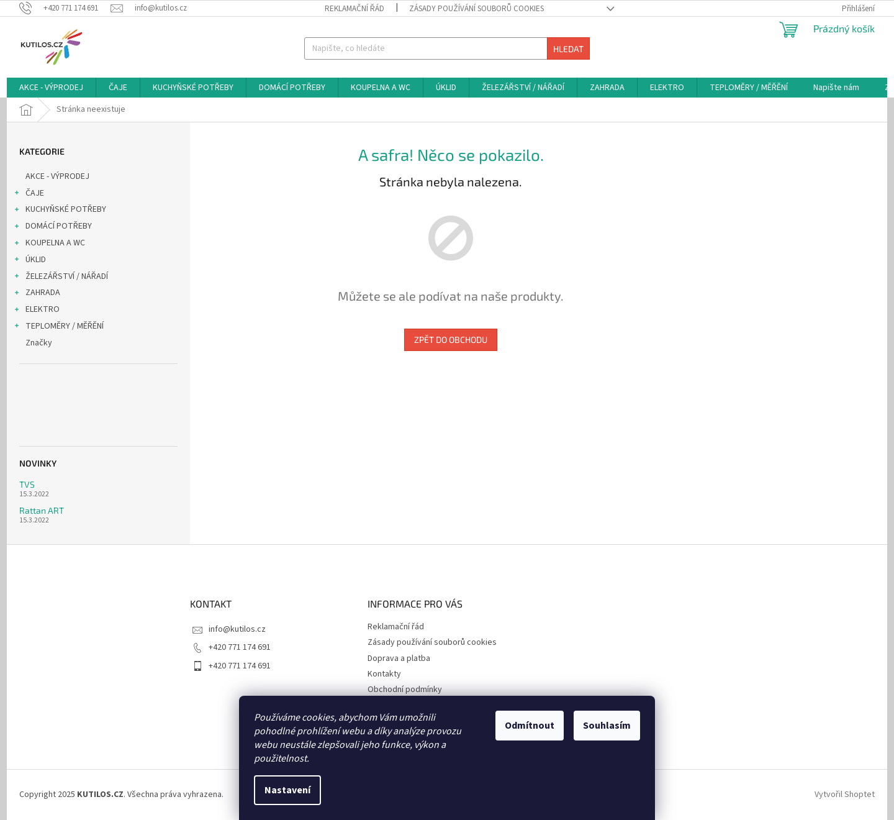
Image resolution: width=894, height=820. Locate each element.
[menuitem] (51, 88)
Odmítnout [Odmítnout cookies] (529, 725)
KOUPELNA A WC (49, 244)
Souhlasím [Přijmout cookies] (607, 725)
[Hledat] (446, 48)
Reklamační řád (354, 8)
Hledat (568, 48)
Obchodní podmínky (405, 689)
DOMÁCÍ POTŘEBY (52, 227)
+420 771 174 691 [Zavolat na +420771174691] (240, 647)
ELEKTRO (36, 310)
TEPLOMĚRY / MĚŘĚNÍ (58, 327)
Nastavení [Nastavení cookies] (287, 790)
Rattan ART (41, 510)
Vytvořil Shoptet (845, 794)
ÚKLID (29, 260)
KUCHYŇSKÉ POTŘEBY (59, 210)
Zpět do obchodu (450, 339)
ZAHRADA (36, 293)
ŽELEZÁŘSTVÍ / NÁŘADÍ (60, 277)
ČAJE (28, 194)
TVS (27, 484)
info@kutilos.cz (237, 629)
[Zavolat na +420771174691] (65, 8)
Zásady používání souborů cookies (476, 8)
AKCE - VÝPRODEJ (58, 176)
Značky (38, 343)
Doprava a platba (399, 658)
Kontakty (384, 674)
